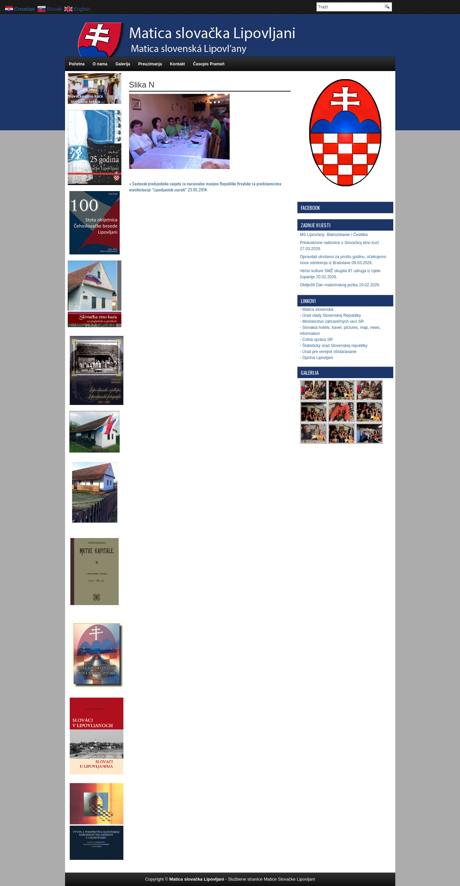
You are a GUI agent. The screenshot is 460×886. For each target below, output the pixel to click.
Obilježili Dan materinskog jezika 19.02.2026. (340, 285)
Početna (77, 64)
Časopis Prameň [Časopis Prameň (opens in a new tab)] (209, 64)
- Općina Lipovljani (316, 357)
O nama (100, 64)
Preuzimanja (150, 64)
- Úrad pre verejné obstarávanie (328, 351)
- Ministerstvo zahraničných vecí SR (332, 321)
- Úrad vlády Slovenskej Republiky (330, 315)
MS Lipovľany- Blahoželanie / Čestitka (334, 234)
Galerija (122, 64)
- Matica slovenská (316, 309)
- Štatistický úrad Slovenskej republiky (333, 345)
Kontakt (177, 64)
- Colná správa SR (316, 339)
